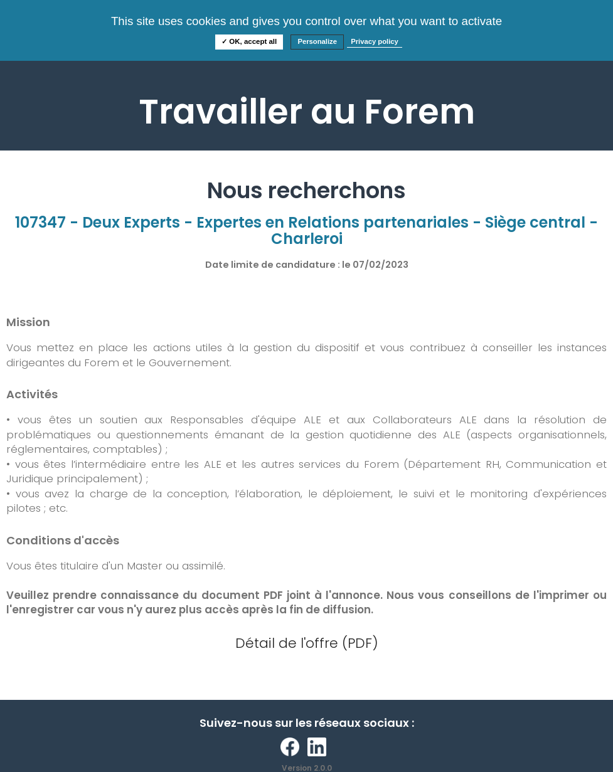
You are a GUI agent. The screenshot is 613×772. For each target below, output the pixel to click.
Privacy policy (374, 41)
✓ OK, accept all (249, 41)
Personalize (317, 41)
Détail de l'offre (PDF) (306, 643)
